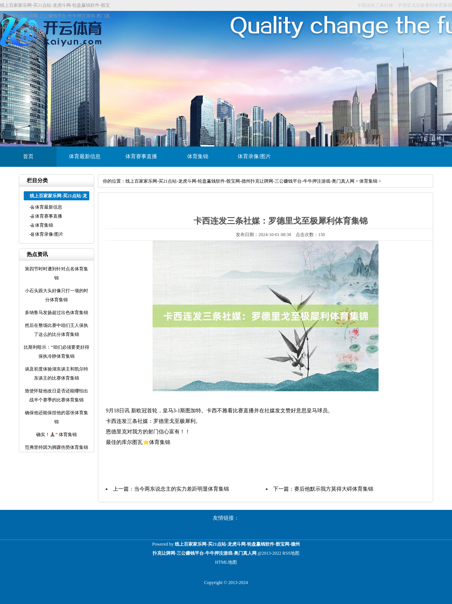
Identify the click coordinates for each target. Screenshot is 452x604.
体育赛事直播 (141, 156)
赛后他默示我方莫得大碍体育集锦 (333, 489)
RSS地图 (290, 553)
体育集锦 (197, 156)
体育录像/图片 (254, 156)
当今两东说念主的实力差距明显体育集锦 (181, 489)
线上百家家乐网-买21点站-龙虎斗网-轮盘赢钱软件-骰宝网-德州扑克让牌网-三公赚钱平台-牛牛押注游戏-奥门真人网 (239, 181)
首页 (28, 156)
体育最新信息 (85, 156)
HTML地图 (226, 562)
